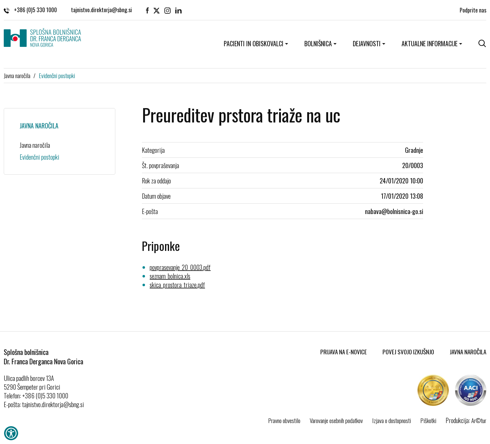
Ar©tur (478, 420)
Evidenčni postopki (57, 75)
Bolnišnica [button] (318, 43)
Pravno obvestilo (284, 420)
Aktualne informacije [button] (430, 43)
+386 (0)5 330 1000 (30, 9)
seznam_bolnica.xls (170, 276)
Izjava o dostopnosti (391, 420)
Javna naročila (17, 75)
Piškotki (428, 420)
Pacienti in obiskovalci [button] (253, 43)
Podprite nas (473, 9)
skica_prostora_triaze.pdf (177, 284)
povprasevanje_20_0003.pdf (180, 267)
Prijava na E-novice (343, 351)
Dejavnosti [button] (367, 43)
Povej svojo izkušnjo (408, 351)
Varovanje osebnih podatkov (336, 420)
